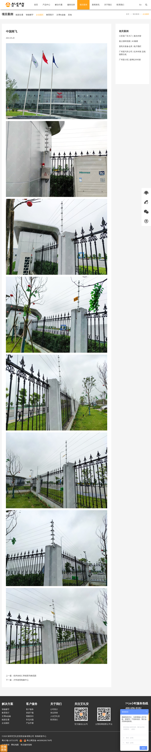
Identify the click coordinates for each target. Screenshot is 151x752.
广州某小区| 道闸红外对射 (130, 60)
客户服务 (30, 709)
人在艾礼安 (55, 716)
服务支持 (71, 5)
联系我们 (120, 5)
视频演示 (30, 716)
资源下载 (30, 713)
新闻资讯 (95, 5)
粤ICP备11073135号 (10, 740)
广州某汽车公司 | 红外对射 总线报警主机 (132, 53)
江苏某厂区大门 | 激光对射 (130, 36)
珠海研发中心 (40, 736)
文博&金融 (60, 15)
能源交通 (19, 15)
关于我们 (108, 5)
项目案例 (83, 5)
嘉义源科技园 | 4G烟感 (128, 41)
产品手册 (30, 723)
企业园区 (40, 15)
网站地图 (15, 745)
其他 (70, 15)
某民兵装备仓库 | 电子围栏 (130, 46)
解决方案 (59, 5)
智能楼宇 (29, 15)
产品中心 (46, 5)
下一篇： (17, 680)
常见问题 (30, 720)
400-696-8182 (133, 708)
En (140, 5)
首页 (36, 5)
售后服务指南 (26, 745)
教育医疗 (50, 15)
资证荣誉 (54, 713)
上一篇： (21, 676)
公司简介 (54, 709)
